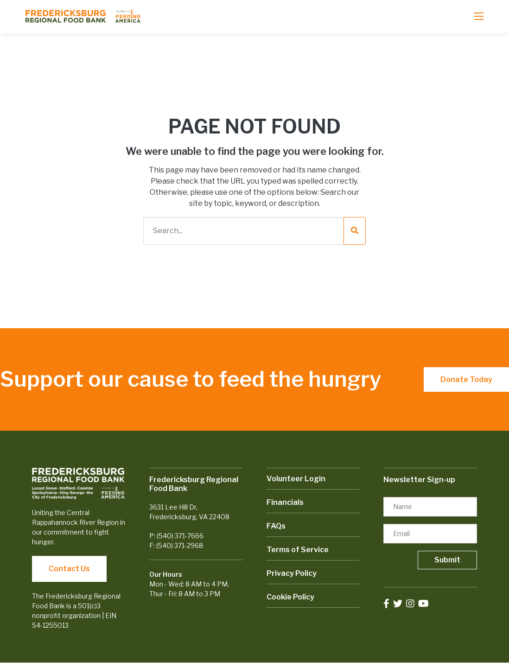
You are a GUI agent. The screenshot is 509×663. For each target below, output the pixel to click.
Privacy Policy (292, 573)
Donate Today (466, 379)
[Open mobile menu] (479, 16)
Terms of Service (298, 549)
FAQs (276, 526)
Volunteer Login (296, 478)
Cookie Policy (290, 597)
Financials (285, 502)
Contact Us (69, 568)
